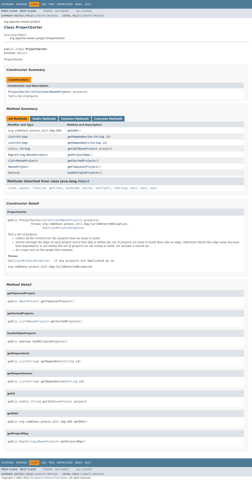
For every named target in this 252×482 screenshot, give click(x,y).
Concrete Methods (108, 118)
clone (12, 188)
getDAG (73, 130)
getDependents (78, 142)
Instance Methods (75, 118)
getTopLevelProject (83, 166)
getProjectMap (78, 154)
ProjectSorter (19, 91)
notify (87, 188)
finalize (39, 188)
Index (78, 4)
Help (88, 4)
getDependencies (80, 136)
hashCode (72, 188)
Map (10, 154)
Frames (48, 11)
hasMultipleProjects (83, 172)
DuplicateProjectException (63, 227)
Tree (51, 4)
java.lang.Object (15, 34)
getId (72, 148)
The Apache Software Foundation (49, 477)
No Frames (62, 11)
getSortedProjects (82, 160)
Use (43, 4)
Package (21, 4)
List (11, 136)
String (22, 136)
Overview (7, 4)
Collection (40, 91)
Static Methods (44, 118)
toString (120, 188)
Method (52, 15)
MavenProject (60, 91)
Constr (40, 15)
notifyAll (103, 188)
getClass (55, 188)
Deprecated (65, 4)
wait (134, 188)
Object (22, 53)
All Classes (84, 11)
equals (24, 188)
